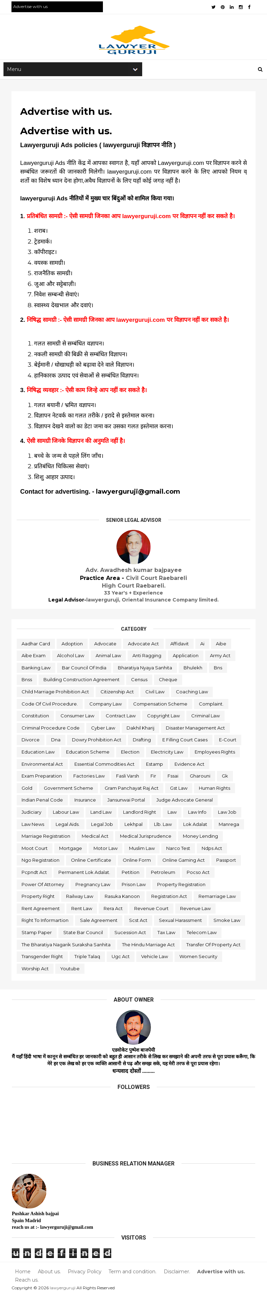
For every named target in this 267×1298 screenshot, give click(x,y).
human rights (214, 790)
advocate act (143, 645)
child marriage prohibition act (55, 693)
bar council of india (84, 669)
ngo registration (41, 862)
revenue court (152, 910)
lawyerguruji (63, 1289)
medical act (95, 838)
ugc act (121, 958)
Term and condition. (132, 1273)
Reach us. (27, 1281)
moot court (35, 850)
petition (131, 874)
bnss (27, 681)
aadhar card (36, 645)
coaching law (192, 693)
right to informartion (45, 922)
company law (106, 705)
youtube (70, 970)
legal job (102, 825)
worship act (35, 970)
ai (203, 645)
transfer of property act (214, 946)
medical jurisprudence (146, 838)
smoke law (227, 922)
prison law (134, 886)
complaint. (211, 705)
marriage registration (46, 838)
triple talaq (87, 958)
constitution (35, 717)
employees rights (215, 753)
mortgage (70, 850)
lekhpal (134, 825)
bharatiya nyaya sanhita (145, 669)
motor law (106, 850)
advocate (106, 645)
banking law (36, 669)
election (130, 753)
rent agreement (41, 910)
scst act (138, 922)
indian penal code (42, 801)
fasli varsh (127, 777)
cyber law (103, 729)
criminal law (206, 717)
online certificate (91, 862)
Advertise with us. (221, 1273)
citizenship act (117, 693)
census (139, 681)
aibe (221, 645)
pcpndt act (34, 874)
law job (227, 814)
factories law (89, 777)
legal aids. (68, 825)
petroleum (163, 874)
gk (225, 777)
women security (199, 958)
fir (153, 777)
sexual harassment (180, 922)
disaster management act (195, 729)
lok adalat (196, 825)
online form (137, 862)
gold (27, 790)
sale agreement (99, 922)
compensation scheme (161, 705)
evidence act (190, 765)
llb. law (163, 825)
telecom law (202, 934)
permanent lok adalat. (85, 874)
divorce (31, 741)
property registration (181, 886)
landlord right (139, 814)
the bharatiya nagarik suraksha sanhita (66, 946)
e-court (228, 741)
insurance (85, 801)
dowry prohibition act (97, 741)
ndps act (212, 850)
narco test (179, 850)
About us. (49, 1273)
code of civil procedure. (50, 705)
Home (23, 1273)
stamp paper (37, 934)
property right (38, 898)
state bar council (83, 934)
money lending (200, 838)
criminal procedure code (51, 729)
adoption (72, 645)
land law (101, 814)
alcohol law (70, 657)
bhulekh (193, 669)
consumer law (78, 717)
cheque (168, 681)
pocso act (198, 874)
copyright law (163, 717)
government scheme (69, 790)
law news (33, 825)
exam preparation (42, 777)
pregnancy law (93, 886)
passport (226, 862)
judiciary (32, 814)
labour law (66, 814)
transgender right (42, 958)
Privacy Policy (85, 1273)
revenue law (195, 910)
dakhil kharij (141, 729)
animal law (108, 657)
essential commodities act (105, 765)
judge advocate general (185, 801)
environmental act (42, 765)
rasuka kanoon (122, 898)
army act (220, 657)
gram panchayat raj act (132, 790)
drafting (142, 741)
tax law (167, 934)
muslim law (142, 850)
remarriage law (217, 898)
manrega (229, 825)
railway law (80, 898)
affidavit (180, 645)
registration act (169, 898)
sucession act (130, 934)
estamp (154, 765)
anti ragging (147, 657)
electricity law (167, 753)
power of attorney (43, 886)
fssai (173, 777)
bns (218, 669)
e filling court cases (185, 741)
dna (56, 741)
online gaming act (184, 862)
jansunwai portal (126, 801)
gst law (179, 790)
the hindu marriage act (148, 946)
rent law (82, 910)
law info (197, 814)
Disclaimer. (176, 1273)
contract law (121, 717)
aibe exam (34, 657)
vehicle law (154, 958)
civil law (155, 693)
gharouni (200, 777)
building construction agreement (82, 681)
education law (38, 753)
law (172, 814)
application (186, 657)
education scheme (88, 753)
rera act (113, 910)
